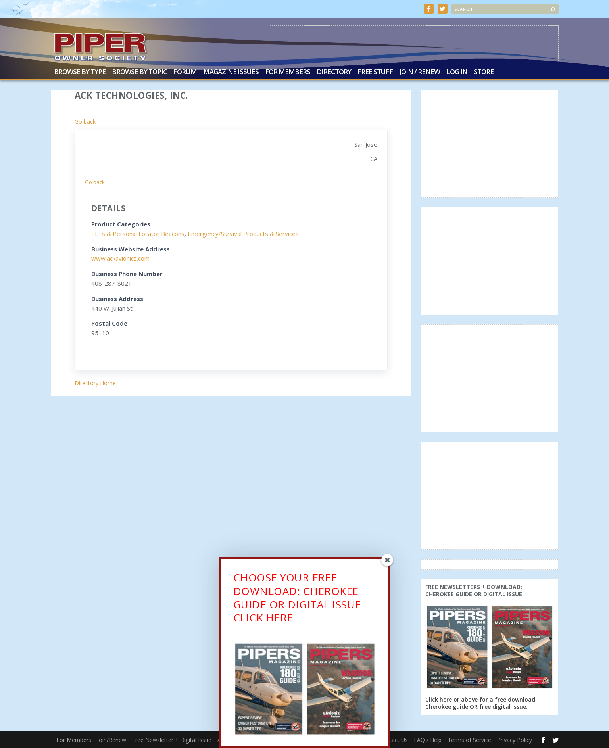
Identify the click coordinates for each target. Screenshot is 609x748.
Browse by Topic (139, 72)
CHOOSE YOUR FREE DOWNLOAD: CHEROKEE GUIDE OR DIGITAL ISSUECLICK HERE (297, 601)
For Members (287, 72)
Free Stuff (375, 72)
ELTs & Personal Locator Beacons (137, 234)
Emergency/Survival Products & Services (243, 234)
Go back (85, 121)
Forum (185, 72)
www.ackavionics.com (120, 258)
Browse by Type (80, 72)
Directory (334, 72)
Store (484, 72)
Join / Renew (419, 72)
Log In (456, 72)
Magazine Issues (231, 72)
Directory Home (95, 383)
